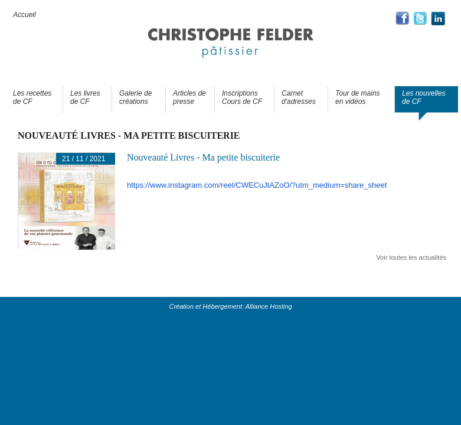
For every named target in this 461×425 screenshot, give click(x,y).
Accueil (24, 15)
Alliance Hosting (269, 306)
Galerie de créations (135, 97)
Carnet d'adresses (299, 97)
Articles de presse (189, 97)
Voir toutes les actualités (411, 257)
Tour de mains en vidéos (357, 97)
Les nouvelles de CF (423, 97)
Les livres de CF (85, 97)
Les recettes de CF (32, 97)
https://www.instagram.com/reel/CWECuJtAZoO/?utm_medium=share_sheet (257, 185)
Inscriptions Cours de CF (242, 97)
